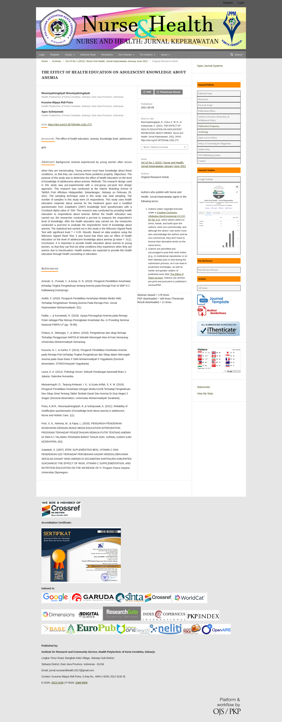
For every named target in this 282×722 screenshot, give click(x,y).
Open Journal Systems (210, 65)
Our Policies (125, 54)
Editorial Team (88, 54)
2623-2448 (57, 682)
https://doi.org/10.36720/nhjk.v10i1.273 (70, 124)
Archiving (203, 132)
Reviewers (107, 54)
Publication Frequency (208, 126)
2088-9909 (81, 682)
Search (238, 54)
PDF (148, 92)
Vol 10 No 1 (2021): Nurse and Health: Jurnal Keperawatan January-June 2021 (106, 61)
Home (44, 61)
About (164, 54)
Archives (56, 61)
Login (42, 54)
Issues (69, 54)
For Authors (146, 54)
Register (54, 54)
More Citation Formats (156, 147)
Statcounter (203, 387)
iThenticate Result (169, 92)
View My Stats (205, 393)
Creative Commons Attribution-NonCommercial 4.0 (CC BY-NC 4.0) (166, 216)
